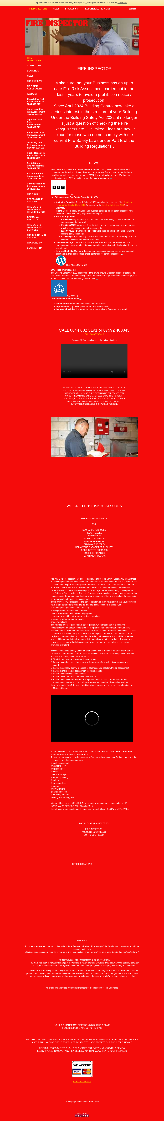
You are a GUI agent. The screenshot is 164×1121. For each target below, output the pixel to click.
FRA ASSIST (71, 9)
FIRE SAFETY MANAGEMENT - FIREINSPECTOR (36, 209)
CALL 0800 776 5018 (94, 334)
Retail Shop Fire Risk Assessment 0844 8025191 (36, 135)
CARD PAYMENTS (82, 1081)
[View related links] (80, 299)
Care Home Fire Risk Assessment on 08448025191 (36, 112)
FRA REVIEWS (34, 81)
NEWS (56, 9)
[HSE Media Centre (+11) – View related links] (122, 254)
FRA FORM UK (34, 243)
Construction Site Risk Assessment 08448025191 (36, 186)
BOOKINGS (33, 71)
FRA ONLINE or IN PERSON (36, 236)
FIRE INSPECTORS (37, 9)
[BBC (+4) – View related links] (111, 178)
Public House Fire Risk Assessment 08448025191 (36, 155)
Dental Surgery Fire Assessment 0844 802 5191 (35, 166)
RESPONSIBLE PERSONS (97, 9)
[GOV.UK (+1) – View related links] (97, 279)
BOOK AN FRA (34, 248)
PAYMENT (32, 94)
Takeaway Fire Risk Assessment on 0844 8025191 (36, 145)
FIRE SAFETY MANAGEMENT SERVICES (35, 227)
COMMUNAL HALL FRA (33, 218)
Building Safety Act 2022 (113, 205)
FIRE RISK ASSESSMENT (34, 87)
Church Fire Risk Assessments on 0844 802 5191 (35, 101)
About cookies (122, 3)
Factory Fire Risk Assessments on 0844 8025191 (36, 176)
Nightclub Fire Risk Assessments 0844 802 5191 (34, 123)
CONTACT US (34, 65)
